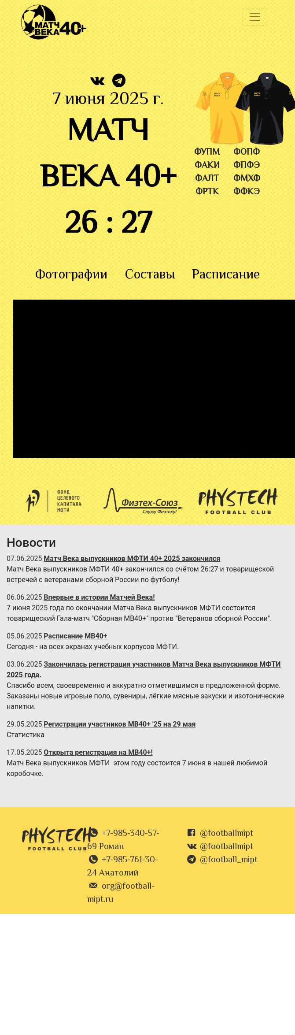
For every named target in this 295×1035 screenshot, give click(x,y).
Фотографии (71, 275)
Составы (150, 275)
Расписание (226, 275)
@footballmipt (226, 834)
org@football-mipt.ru (121, 893)
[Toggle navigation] (255, 17)
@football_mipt (229, 860)
